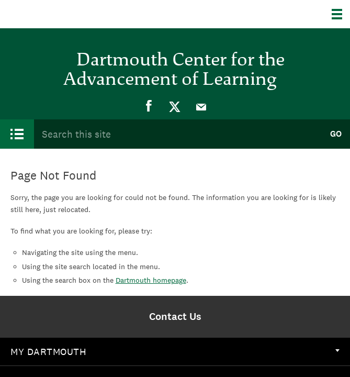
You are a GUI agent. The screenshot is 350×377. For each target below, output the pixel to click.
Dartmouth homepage (151, 280)
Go (336, 133)
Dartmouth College (61, 14)
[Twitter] (175, 106)
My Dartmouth (175, 352)
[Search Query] (177, 133)
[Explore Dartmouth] (341, 14)
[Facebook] (149, 106)
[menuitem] (149, 106)
